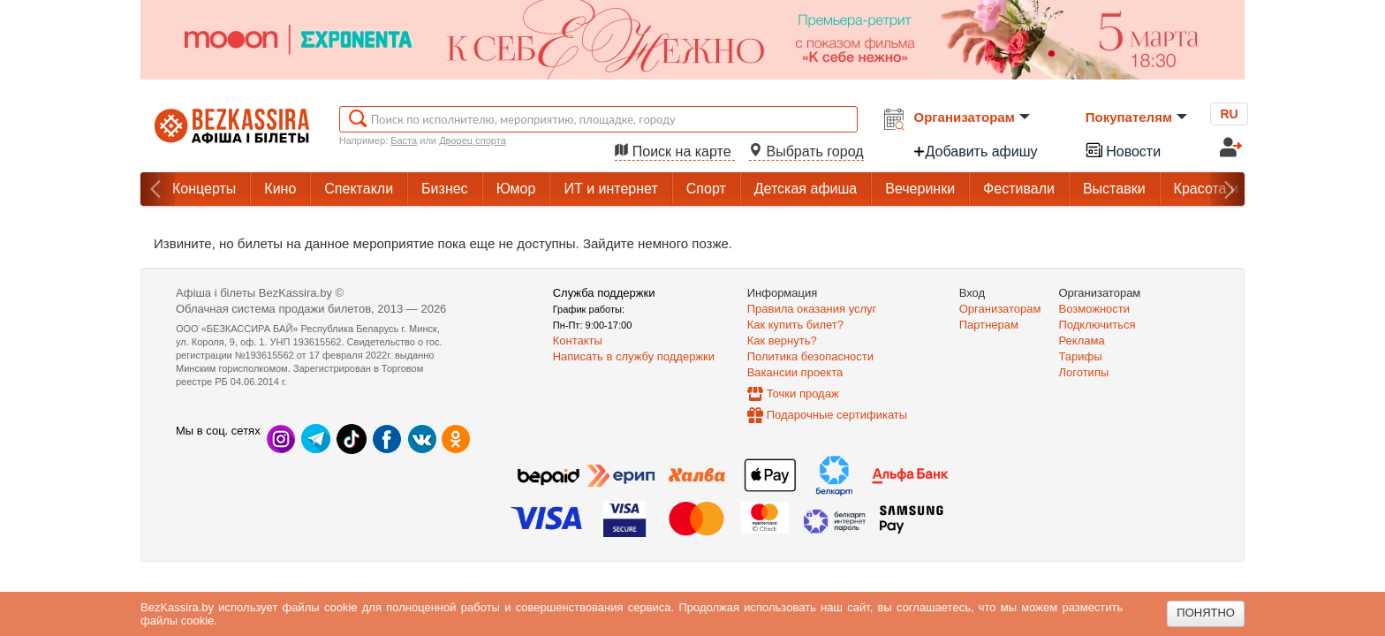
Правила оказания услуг (812, 308)
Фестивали (1019, 188)
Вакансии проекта (795, 372)
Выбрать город (806, 151)
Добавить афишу (975, 151)
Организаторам (972, 117)
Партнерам (988, 324)
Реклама (1082, 340)
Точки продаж (803, 393)
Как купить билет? (795, 324)
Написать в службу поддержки (634, 356)
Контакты (577, 340)
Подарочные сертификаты (837, 414)
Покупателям (1136, 117)
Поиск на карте (675, 151)
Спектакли (358, 188)
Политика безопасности (810, 356)
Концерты (204, 188)
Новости (1123, 149)
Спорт (706, 188)
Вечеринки (920, 188)
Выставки (1114, 188)
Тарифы (1080, 356)
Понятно (1206, 612)
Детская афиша (805, 188)
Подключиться (1097, 324)
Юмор (516, 188)
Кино (280, 188)
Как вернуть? (782, 340)
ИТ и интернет (610, 188)
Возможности (1095, 308)
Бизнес (444, 188)
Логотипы (1084, 372)
